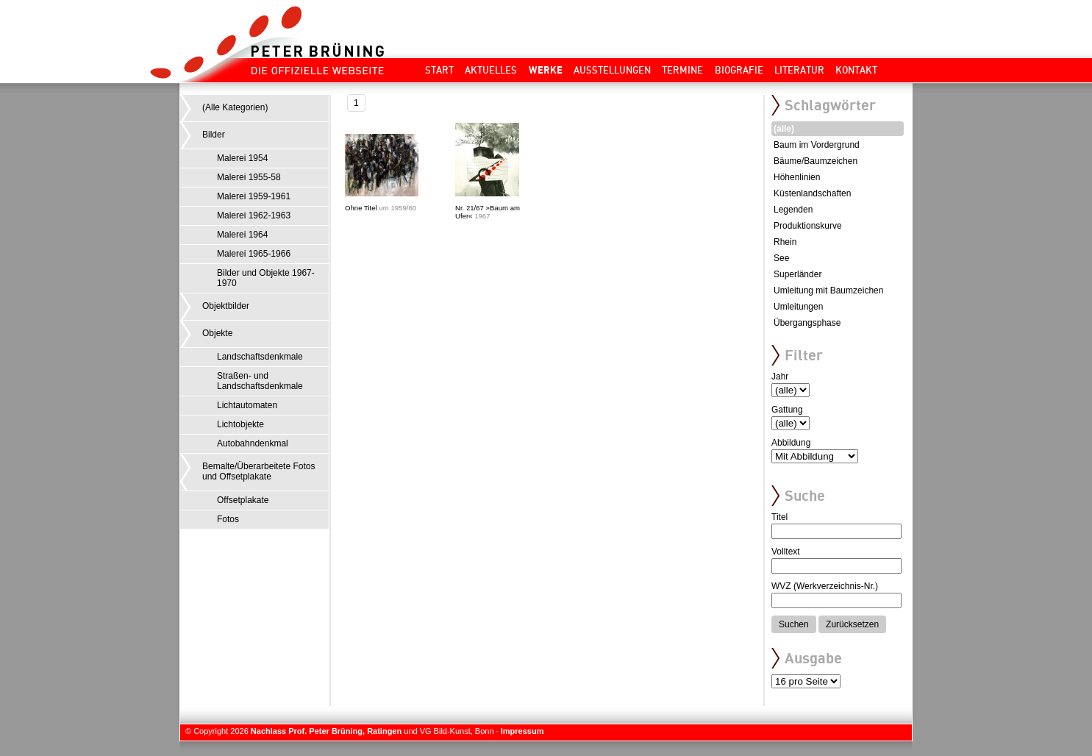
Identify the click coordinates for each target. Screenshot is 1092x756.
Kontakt (856, 70)
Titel (779, 517)
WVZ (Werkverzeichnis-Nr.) (824, 586)
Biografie (739, 70)
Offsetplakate (243, 500)
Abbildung (790, 443)
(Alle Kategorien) (235, 107)
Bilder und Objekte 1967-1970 (266, 278)
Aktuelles (491, 70)
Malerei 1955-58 (249, 177)
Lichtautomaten (247, 405)
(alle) (784, 129)
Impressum (522, 731)
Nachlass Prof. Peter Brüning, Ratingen (326, 731)
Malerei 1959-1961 (253, 196)
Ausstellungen (612, 70)
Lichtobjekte (240, 424)
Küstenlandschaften (812, 193)
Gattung (787, 409)
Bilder (213, 134)
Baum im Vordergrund (817, 145)
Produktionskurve (808, 226)
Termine (682, 70)
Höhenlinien (797, 177)
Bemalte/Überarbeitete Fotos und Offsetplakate (258, 471)
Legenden (793, 209)
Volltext (785, 551)
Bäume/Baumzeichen (815, 161)
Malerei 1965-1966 (253, 254)
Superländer (797, 274)
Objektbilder (225, 306)
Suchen (794, 624)
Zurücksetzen (852, 624)
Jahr (779, 376)
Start (439, 70)
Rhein (785, 242)
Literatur (799, 70)
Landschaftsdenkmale (260, 357)
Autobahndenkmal (252, 443)
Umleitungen (798, 307)
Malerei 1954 (242, 158)
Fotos (228, 519)
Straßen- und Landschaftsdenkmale (260, 381)
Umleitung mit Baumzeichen (828, 290)
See (781, 258)
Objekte (217, 333)
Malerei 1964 (242, 234)
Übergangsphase (807, 323)
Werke (546, 70)
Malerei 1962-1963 (253, 215)
